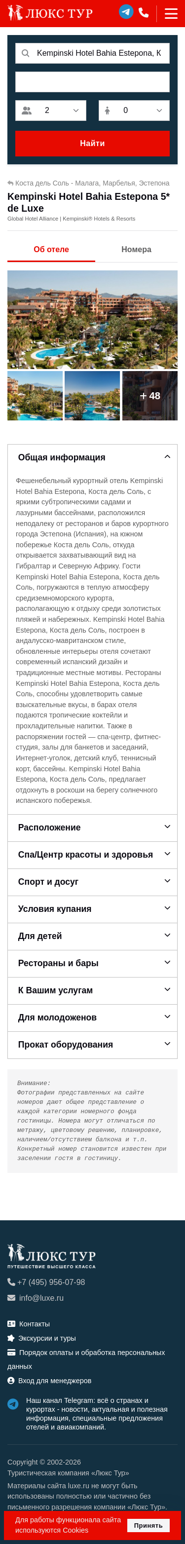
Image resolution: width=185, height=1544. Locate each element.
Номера (136, 249)
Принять (148, 1525)
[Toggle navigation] (167, 13)
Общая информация (62, 457)
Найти (92, 143)
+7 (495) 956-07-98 (46, 1282)
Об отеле (51, 249)
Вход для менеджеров (49, 1381)
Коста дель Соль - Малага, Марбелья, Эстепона (88, 183)
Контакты (28, 1324)
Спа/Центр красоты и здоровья (85, 855)
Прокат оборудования (65, 1045)
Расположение (49, 827)
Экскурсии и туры (41, 1338)
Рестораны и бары (58, 963)
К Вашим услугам (55, 990)
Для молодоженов (57, 1017)
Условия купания (55, 909)
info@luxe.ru (35, 1298)
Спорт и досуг (48, 882)
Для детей (40, 936)
